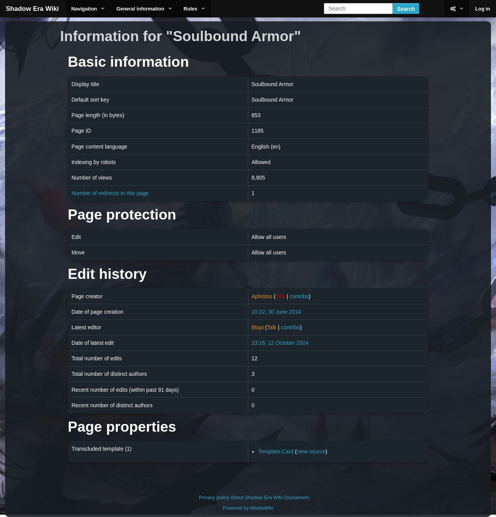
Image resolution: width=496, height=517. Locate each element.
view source (311, 451)
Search (406, 9)
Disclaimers (297, 497)
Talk (280, 296)
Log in (482, 9)
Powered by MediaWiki (248, 508)
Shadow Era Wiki (32, 8)
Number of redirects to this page (109, 193)
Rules (190, 9)
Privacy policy (214, 497)
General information (140, 9)
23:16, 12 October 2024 (279, 343)
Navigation (84, 9)
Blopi (257, 327)
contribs (298, 296)
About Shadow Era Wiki (256, 497)
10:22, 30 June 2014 (276, 312)
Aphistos (261, 296)
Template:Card (275, 451)
